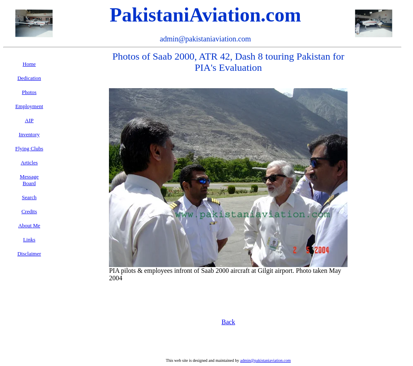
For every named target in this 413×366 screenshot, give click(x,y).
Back (228, 321)
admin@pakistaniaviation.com (265, 360)
